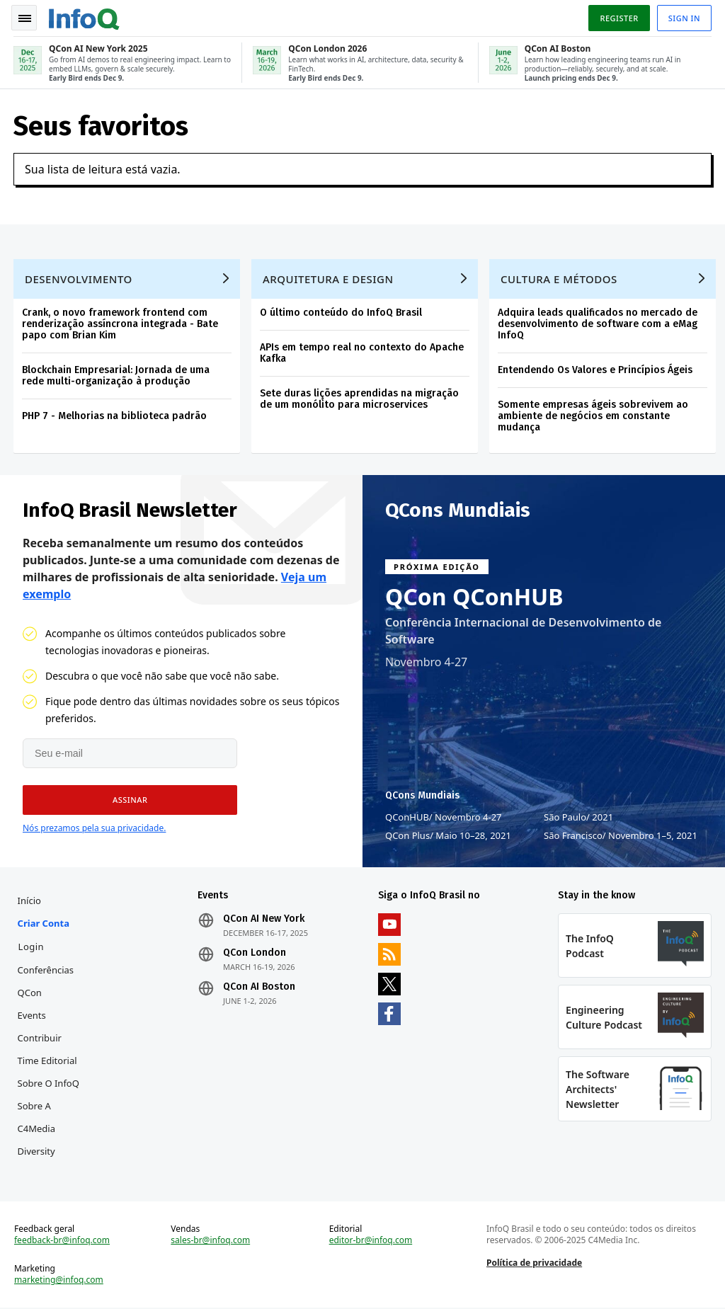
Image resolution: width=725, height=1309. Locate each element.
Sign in (684, 16)
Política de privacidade (534, 1263)
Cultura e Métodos (559, 277)
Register (618, 16)
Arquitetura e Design (328, 277)
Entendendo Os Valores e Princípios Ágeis (595, 368)
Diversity (37, 1150)
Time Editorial (48, 1059)
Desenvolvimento (79, 277)
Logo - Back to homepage (85, 15)
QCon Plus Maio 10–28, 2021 (448, 834)
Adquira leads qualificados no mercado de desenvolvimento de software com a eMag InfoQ (598, 321)
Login (32, 945)
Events (32, 1014)
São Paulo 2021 (578, 815)
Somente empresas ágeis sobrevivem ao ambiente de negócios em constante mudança (593, 413)
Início (30, 899)
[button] (129, 798)
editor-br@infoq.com (371, 1241)
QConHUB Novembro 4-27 (443, 815)
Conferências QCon (46, 980)
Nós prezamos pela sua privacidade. (94, 827)
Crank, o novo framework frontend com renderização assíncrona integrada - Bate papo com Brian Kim (121, 321)
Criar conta (44, 922)
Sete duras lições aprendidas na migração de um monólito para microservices (360, 396)
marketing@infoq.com (59, 1280)
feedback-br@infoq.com (62, 1241)
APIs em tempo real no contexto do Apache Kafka (362, 350)
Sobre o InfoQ (49, 1082)
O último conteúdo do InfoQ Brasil (342, 310)
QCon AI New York (264, 918)
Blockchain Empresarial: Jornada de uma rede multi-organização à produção (116, 373)
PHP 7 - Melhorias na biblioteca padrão (115, 414)
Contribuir (40, 1037)
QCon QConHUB (474, 595)
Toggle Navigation (27, 17)
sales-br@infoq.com (211, 1241)
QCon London (255, 952)
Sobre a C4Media (37, 1116)
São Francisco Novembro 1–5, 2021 (620, 834)
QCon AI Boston (260, 986)
